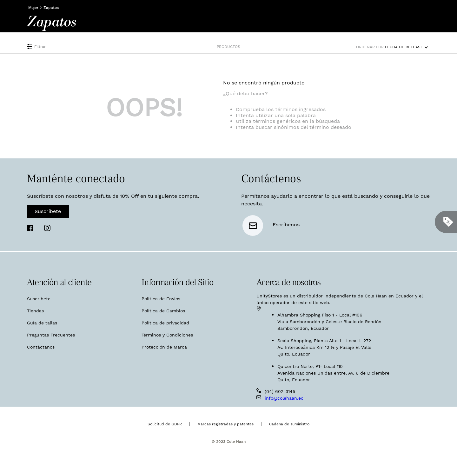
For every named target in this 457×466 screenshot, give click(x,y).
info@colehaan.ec (284, 398)
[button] (93, 46)
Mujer (33, 7)
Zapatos (51, 7)
